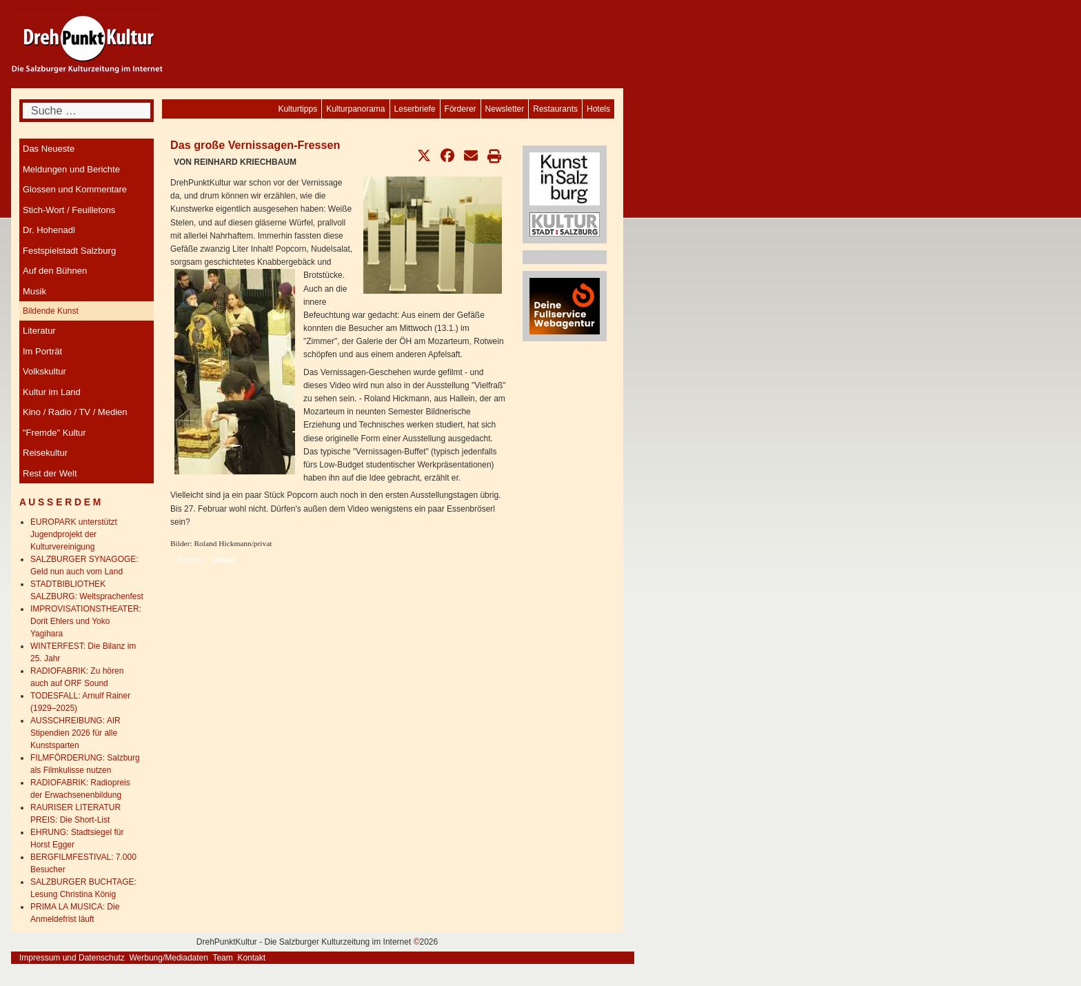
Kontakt (251, 958)
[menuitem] (598, 109)
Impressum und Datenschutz (72, 958)
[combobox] (86, 111)
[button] (424, 156)
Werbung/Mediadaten (168, 958)
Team (222, 958)
